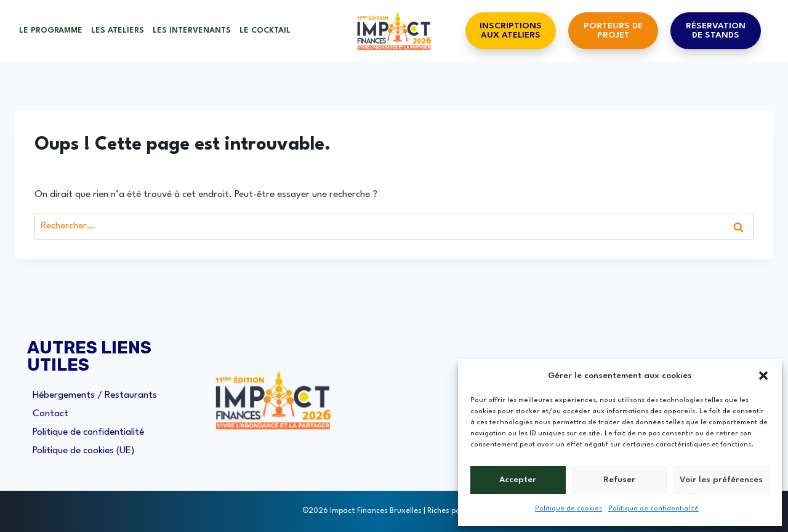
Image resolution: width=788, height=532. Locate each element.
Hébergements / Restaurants (95, 395)
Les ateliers (117, 30)
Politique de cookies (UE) (83, 451)
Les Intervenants (192, 30)
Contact (50, 414)
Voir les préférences (721, 479)
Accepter (517, 479)
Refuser (619, 479)
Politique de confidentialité (653, 509)
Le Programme (50, 30)
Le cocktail (265, 30)
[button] (763, 375)
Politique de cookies (568, 509)
